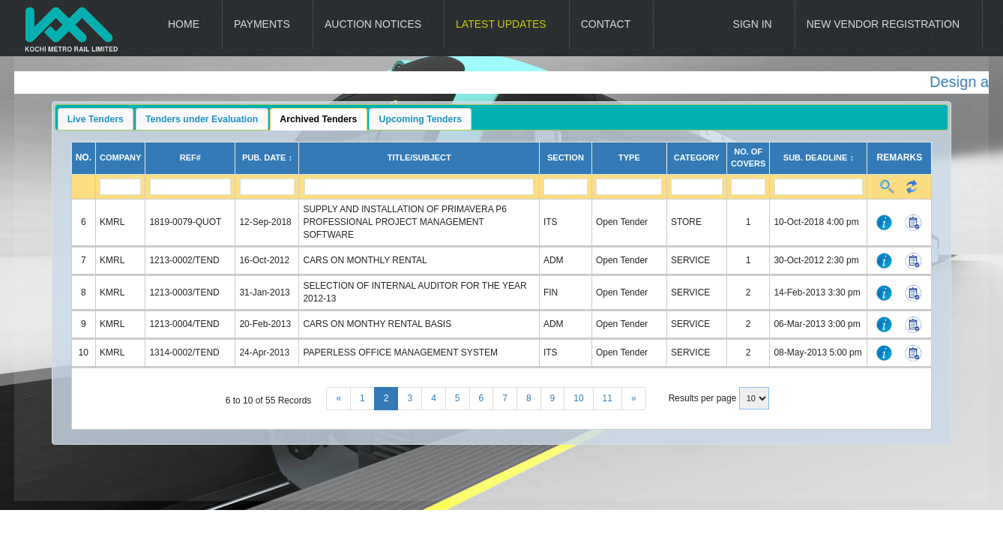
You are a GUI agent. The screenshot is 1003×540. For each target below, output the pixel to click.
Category (697, 157)
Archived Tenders (318, 119)
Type (629, 157)
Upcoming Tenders (421, 119)
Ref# (190, 157)
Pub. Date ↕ (267, 157)
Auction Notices (373, 24)
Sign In (752, 24)
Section (565, 157)
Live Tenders (95, 119)
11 (607, 398)
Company (120, 157)
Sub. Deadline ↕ (818, 157)
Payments (262, 24)
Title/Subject (419, 157)
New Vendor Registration (883, 24)
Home (183, 24)
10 (578, 398)
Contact (606, 24)
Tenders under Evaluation (201, 119)
